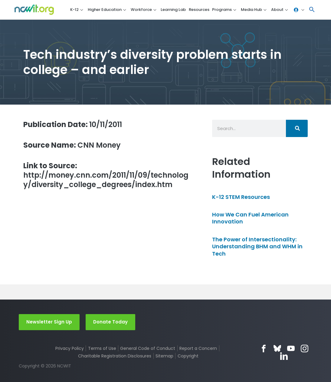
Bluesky (277, 348)
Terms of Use (102, 348)
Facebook (263, 348)
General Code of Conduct (147, 348)
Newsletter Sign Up (49, 322)
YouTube (291, 348)
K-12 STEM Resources (241, 197)
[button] (311, 9)
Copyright (188, 356)
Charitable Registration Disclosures (114, 356)
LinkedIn (284, 356)
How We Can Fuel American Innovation (250, 218)
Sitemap (164, 356)
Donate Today (110, 322)
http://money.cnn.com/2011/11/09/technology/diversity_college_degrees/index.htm (105, 175)
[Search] (297, 128)
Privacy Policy (69, 348)
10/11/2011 (72, 124)
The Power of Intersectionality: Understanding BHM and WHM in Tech (257, 246)
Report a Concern (198, 348)
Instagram (304, 348)
